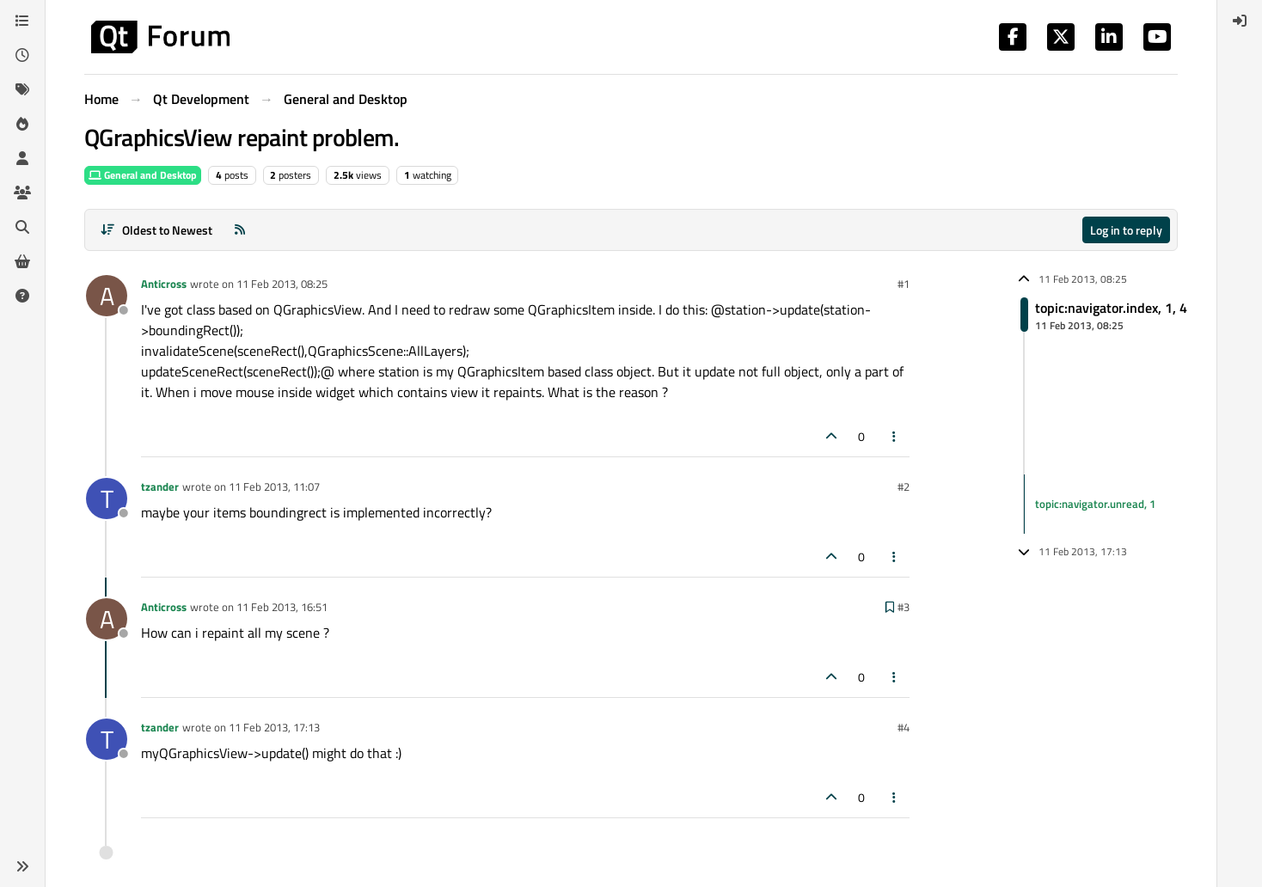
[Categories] (22, 20)
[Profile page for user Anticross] (106, 295)
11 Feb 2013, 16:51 (282, 606)
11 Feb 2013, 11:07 (274, 486)
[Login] (1239, 20)
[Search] (22, 227)
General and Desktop (143, 175)
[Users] (22, 158)
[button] (22, 866)
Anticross (164, 283)
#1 (903, 283)
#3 (903, 606)
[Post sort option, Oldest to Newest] (156, 230)
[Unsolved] (22, 295)
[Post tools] (894, 436)
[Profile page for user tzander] (106, 498)
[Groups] (22, 192)
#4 (903, 727)
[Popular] (22, 124)
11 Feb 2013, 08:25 (282, 283)
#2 (903, 486)
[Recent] (22, 55)
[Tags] (22, 89)
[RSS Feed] (240, 230)
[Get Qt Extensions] (22, 261)
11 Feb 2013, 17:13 (274, 727)
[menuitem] (1239, 20)
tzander (160, 486)
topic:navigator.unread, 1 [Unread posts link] (1095, 503)
